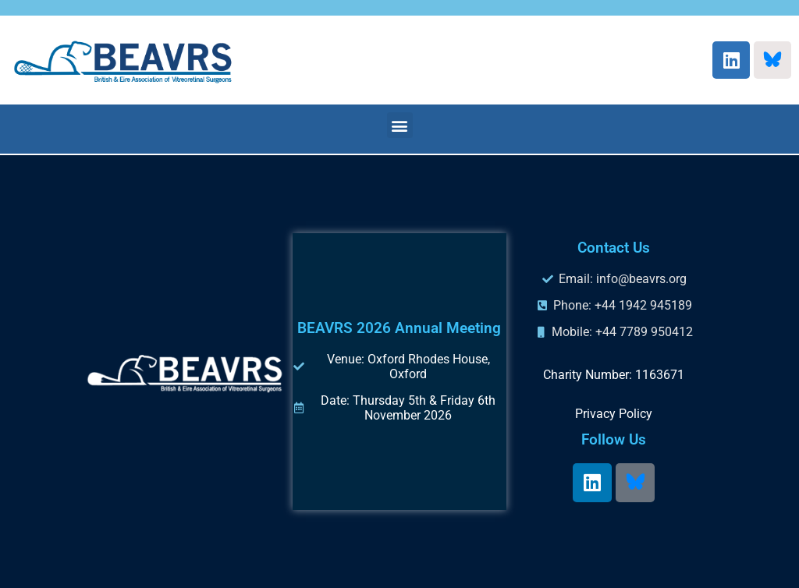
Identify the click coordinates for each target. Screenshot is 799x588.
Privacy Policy (613, 413)
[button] (400, 125)
